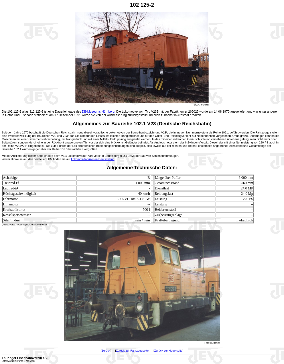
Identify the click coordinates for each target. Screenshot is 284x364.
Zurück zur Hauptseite (168, 350)
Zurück (106, 350)
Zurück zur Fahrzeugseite (132, 350)
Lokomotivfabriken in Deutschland (92, 159)
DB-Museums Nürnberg (98, 111)
